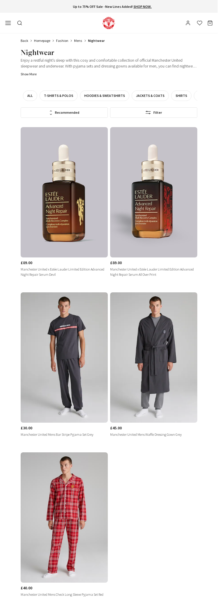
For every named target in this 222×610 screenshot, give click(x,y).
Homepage (42, 40)
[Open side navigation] (8, 23)
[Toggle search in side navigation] (19, 23)
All (30, 95)
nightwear (96, 40)
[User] (188, 24)
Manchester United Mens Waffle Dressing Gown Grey (146, 434)
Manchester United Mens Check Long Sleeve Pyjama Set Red (62, 594)
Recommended (64, 112)
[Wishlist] (200, 23)
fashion (62, 40)
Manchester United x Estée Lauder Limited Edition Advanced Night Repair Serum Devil (62, 272)
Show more (29, 74)
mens (78, 40)
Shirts (181, 95)
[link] (64, 204)
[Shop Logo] (108, 23)
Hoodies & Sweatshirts (104, 95)
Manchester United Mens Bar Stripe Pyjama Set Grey (57, 434)
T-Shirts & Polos (58, 95)
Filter (153, 112)
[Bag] (210, 23)
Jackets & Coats (150, 95)
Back (24, 40)
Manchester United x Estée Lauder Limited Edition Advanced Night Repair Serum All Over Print (152, 272)
